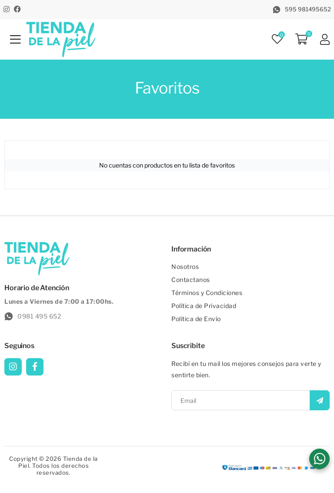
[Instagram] (6, 9)
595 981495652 (302, 9)
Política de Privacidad (203, 305)
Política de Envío (196, 318)
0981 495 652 (32, 316)
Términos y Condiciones (206, 292)
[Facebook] (17, 9)
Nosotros (185, 266)
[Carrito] (301, 39)
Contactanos (190, 279)
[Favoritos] (277, 39)
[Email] (250, 400)
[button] (319, 459)
